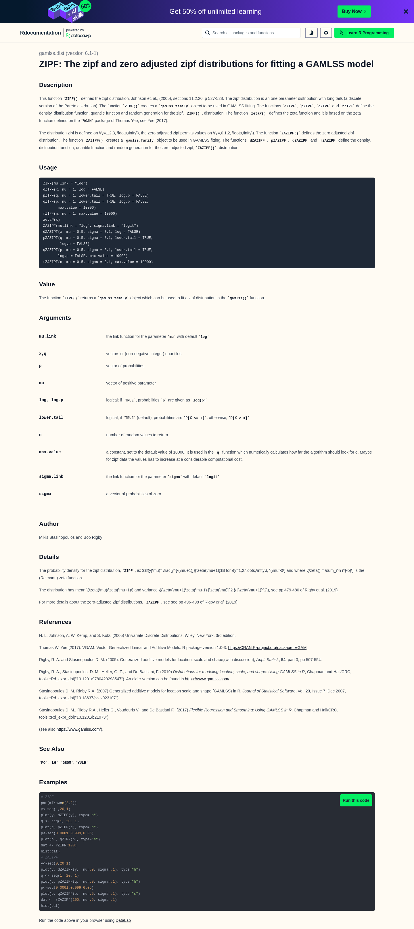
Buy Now (354, 11)
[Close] (406, 11)
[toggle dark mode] (311, 33)
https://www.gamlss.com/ (207, 679)
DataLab (123, 920)
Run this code (356, 800)
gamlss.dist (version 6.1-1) (68, 53)
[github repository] (326, 33)
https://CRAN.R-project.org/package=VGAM (267, 647)
